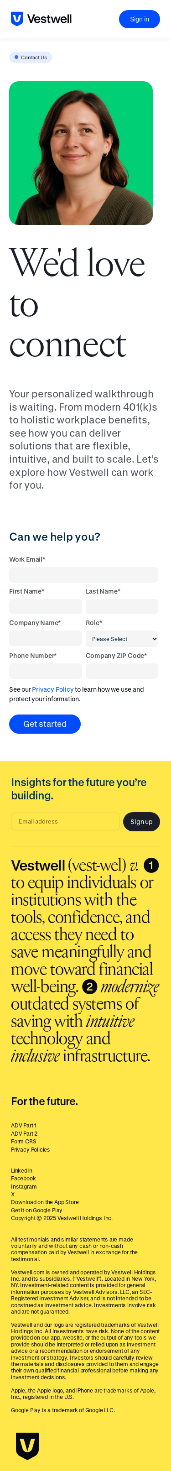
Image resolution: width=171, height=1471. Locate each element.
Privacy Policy (52, 689)
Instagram (23, 1186)
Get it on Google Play (36, 1210)
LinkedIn (21, 1170)
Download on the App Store (45, 1202)
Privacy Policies (30, 1149)
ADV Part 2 (24, 1133)
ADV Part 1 (23, 1125)
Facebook (23, 1178)
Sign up (141, 821)
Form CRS (23, 1141)
